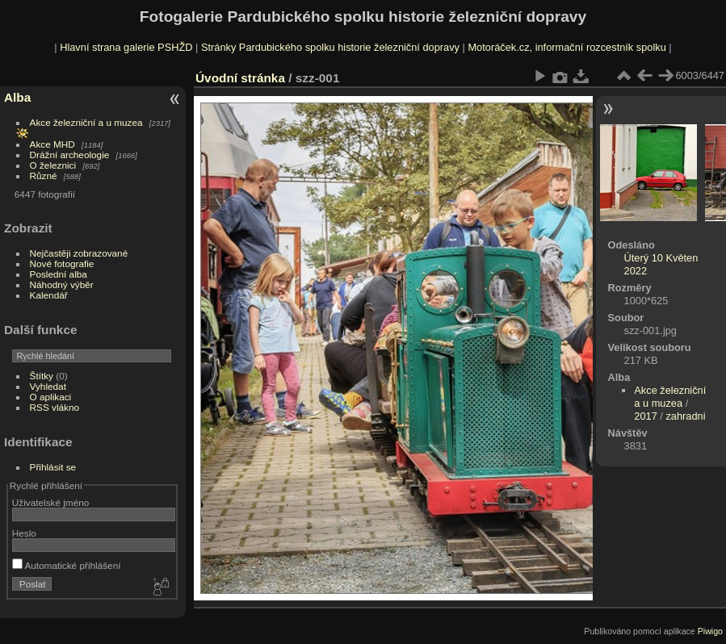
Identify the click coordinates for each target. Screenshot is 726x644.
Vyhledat (48, 386)
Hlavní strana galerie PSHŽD (126, 47)
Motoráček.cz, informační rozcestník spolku (566, 47)
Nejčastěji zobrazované (79, 253)
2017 (645, 416)
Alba (17, 97)
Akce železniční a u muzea (86, 122)
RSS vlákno (54, 407)
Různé (43, 175)
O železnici (53, 165)
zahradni (685, 416)
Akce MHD (52, 144)
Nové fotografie (62, 263)
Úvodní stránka (240, 78)
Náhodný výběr (62, 284)
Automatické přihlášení (66, 565)
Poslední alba (58, 274)
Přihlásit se (53, 467)
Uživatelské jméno (50, 502)
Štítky (41, 375)
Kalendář (49, 295)
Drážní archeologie (70, 154)
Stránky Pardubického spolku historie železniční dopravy (330, 47)
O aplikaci (51, 396)
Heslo (24, 533)
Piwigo (710, 631)
